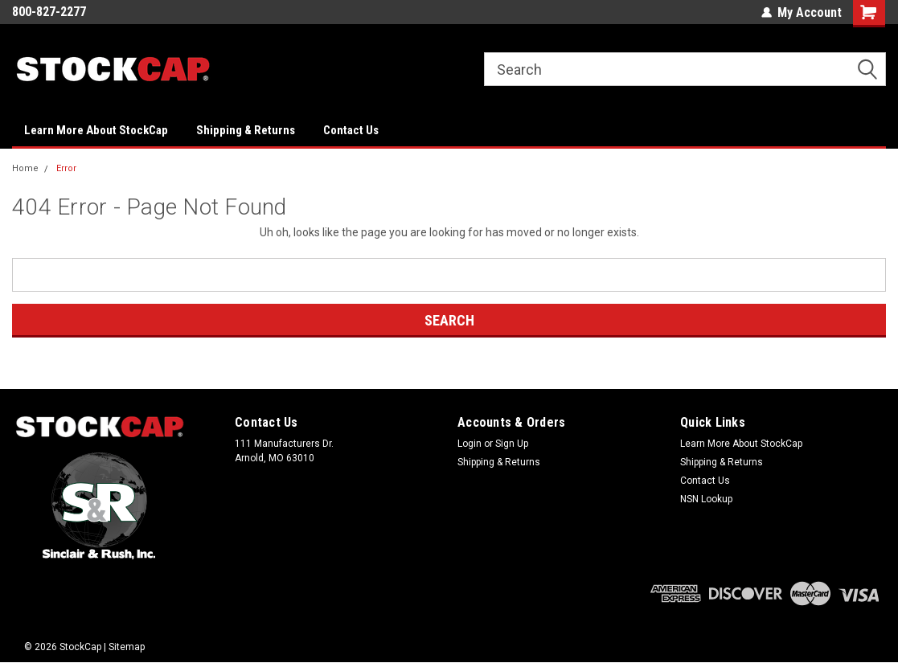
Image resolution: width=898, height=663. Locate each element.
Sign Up (511, 443)
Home (25, 168)
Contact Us (351, 130)
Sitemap (127, 647)
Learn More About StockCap (96, 130)
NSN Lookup (706, 499)
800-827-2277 (49, 11)
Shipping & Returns (245, 130)
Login (469, 443)
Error (66, 168)
